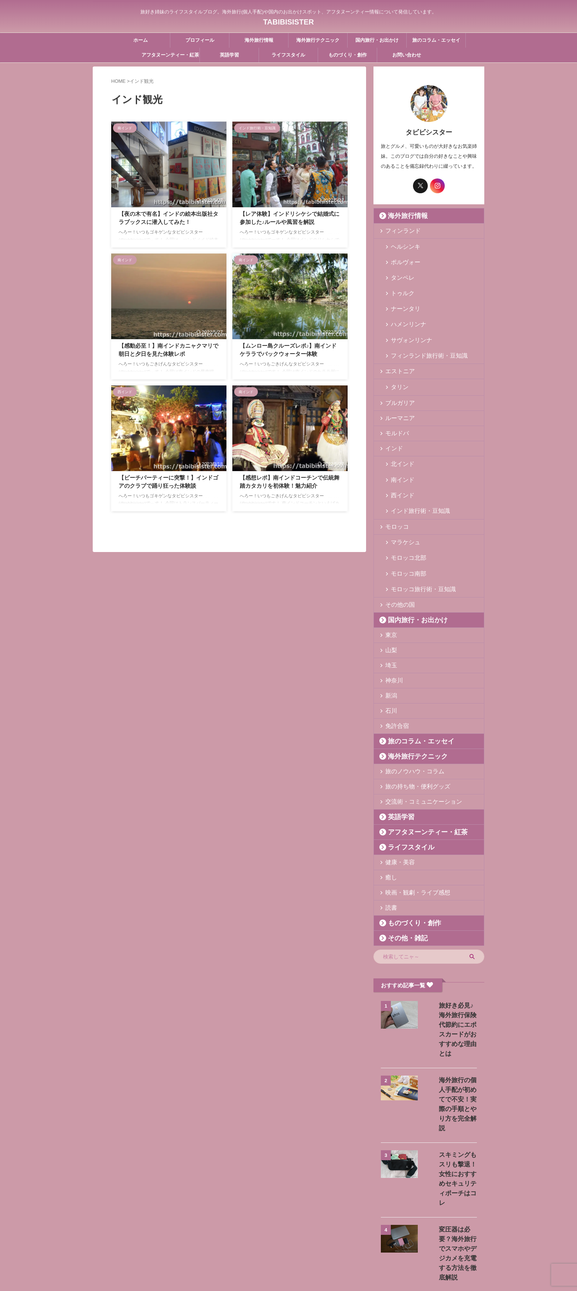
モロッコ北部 (404, 512)
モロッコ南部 (404, 524)
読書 (389, 854)
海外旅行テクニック (317, 40)
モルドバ (394, 404)
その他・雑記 (401, 885)
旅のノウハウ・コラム (409, 718)
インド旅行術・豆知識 (414, 470)
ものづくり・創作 (347, 55)
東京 (389, 581)
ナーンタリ (402, 293)
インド (392, 419)
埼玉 (389, 611)
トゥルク (399, 281)
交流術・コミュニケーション (416, 748)
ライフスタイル (288, 55)
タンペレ (399, 269)
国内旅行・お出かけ (377, 40)
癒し (389, 824)
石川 (389, 657)
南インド (399, 446)
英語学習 (229, 55)
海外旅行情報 (259, 40)
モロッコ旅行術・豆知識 (416, 536)
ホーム (140, 40)
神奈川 (392, 627)
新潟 (389, 642)
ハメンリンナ (404, 305)
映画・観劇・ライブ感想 (411, 839)
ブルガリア (397, 374)
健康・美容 (397, 808)
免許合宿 (394, 672)
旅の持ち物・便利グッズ (411, 733)
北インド (399, 434)
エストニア (397, 344)
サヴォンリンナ (407, 317)
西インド (399, 458)
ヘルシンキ (402, 246)
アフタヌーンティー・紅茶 (170, 55)
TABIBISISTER (288, 20)
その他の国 (397, 551)
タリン (397, 359)
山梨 (389, 596)
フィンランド (399, 231)
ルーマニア (397, 389)
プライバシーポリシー (323, 1242)
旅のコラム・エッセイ (436, 40)
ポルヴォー (402, 257)
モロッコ (394, 485)
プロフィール (199, 40)
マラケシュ (402, 500)
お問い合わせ (406, 55)
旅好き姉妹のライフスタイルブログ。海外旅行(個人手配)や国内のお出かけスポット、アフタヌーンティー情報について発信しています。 (288, 1256)
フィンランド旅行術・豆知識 (421, 328)
